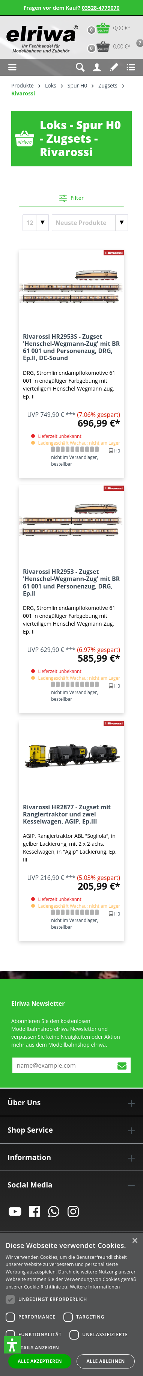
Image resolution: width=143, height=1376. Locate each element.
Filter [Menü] (71, 196)
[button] (12, 1344)
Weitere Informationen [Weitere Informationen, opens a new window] (95, 1287)
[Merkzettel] (114, 67)
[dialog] (71, 1304)
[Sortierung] (90, 222)
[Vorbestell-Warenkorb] (107, 46)
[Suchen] (80, 67)
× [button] (134, 1241)
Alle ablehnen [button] (106, 1361)
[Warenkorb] (107, 28)
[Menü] (12, 67)
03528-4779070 (101, 7)
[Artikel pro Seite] (36, 222)
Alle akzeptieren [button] (40, 1361)
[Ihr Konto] (97, 67)
